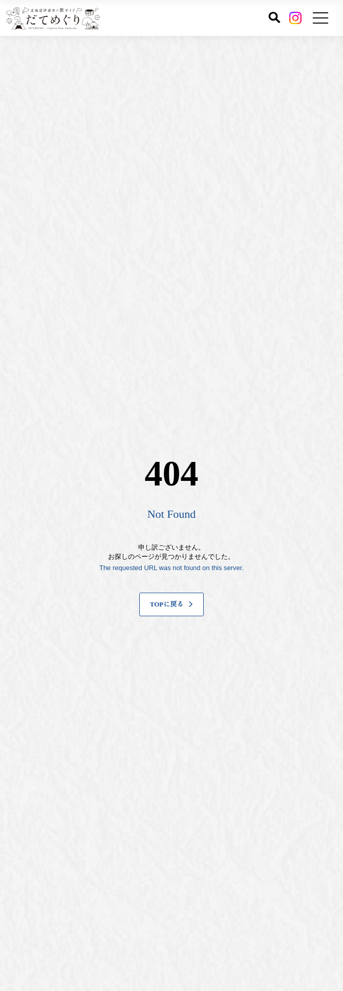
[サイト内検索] (274, 17)
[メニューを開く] (320, 18)
